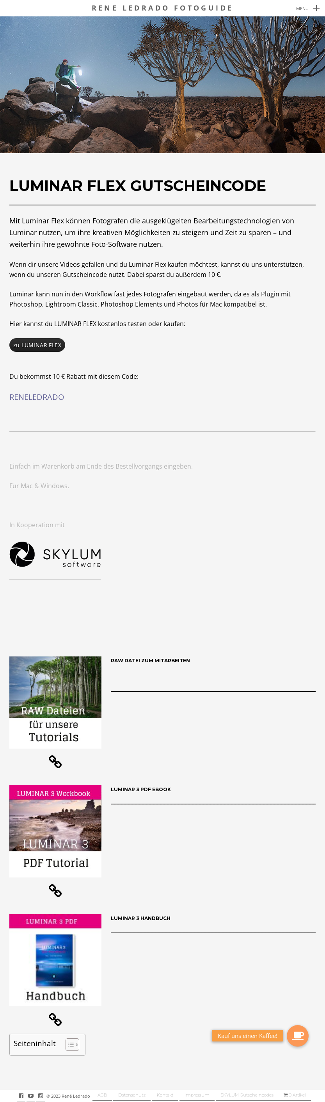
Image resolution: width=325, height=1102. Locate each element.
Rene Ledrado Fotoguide (163, 8)
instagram (44, 1095)
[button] (68, 1044)
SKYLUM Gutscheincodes (247, 1095)
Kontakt (165, 1095)
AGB (102, 1095)
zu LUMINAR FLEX (37, 345)
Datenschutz (132, 1095)
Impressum (197, 1095)
